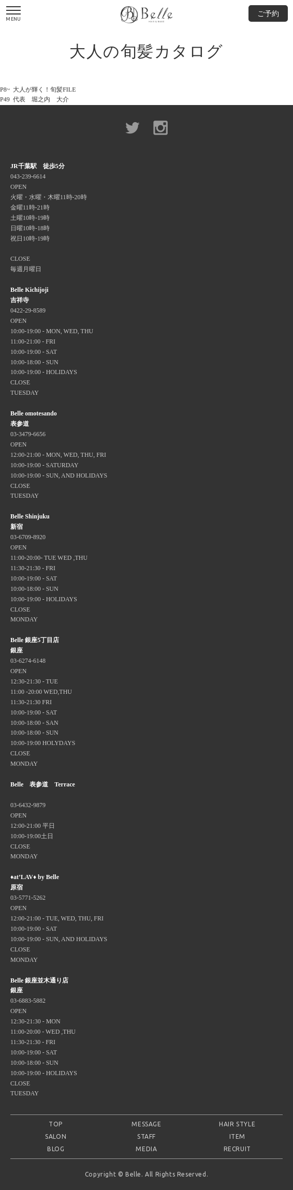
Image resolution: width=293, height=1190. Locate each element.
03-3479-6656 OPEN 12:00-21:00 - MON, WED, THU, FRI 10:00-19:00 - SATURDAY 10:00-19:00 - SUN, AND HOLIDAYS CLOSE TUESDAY (58, 454)
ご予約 (268, 13)
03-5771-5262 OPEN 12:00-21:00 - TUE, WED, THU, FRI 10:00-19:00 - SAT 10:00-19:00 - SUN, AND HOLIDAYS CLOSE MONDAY (58, 918)
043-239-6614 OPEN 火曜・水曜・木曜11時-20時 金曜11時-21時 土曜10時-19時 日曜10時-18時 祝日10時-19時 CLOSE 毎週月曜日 (48, 217)
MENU (13, 14)
